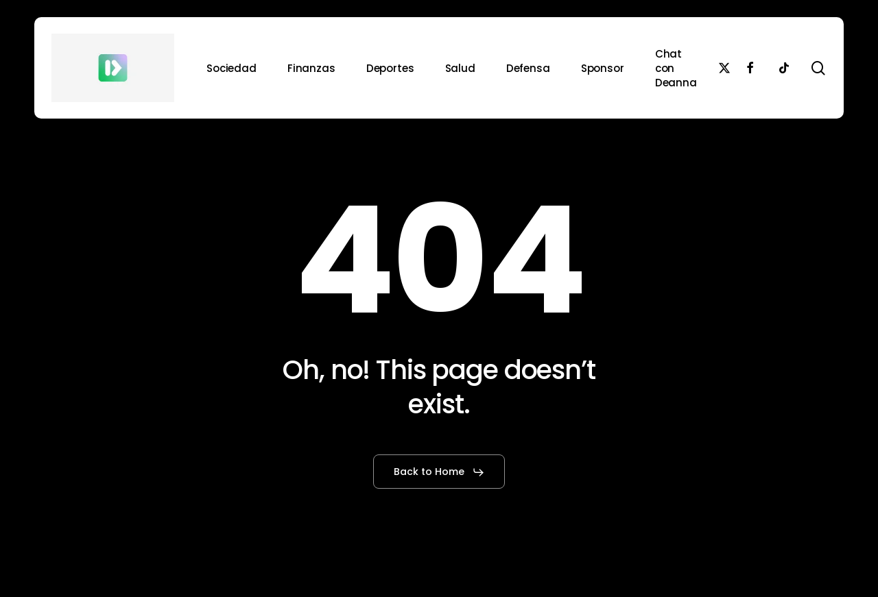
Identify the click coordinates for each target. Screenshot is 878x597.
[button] (439, 472)
